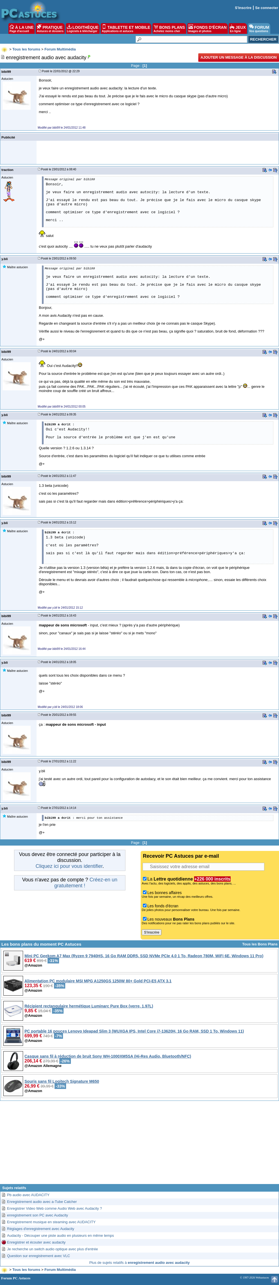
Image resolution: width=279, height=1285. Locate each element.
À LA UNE (21, 28)
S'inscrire (243, 8)
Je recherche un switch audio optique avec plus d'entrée (52, 1249)
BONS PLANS (169, 28)
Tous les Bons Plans (260, 944)
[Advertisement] (139, 1144)
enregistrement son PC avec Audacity (37, 1215)
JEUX (238, 28)
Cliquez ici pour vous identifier (68, 866)
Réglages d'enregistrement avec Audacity (40, 1229)
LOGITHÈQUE (82, 28)
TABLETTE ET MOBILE (126, 28)
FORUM (259, 28)
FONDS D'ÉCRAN (207, 28)
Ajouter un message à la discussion (239, 57)
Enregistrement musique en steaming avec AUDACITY (51, 1222)
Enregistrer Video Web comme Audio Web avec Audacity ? (54, 1208)
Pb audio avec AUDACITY (28, 1195)
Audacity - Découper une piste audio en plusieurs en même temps (60, 1235)
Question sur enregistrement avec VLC (38, 1256)
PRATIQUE (50, 28)
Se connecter (266, 8)
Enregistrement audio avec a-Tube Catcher (42, 1202)
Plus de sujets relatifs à (139, 1262)
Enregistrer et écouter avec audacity (36, 1242)
